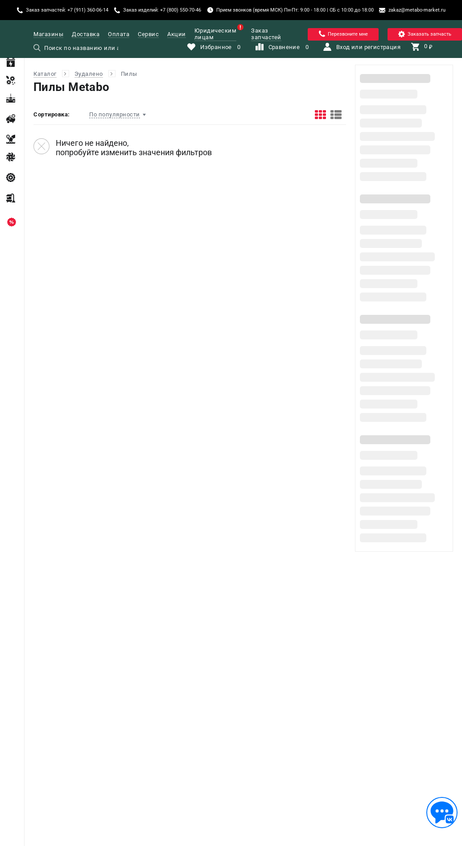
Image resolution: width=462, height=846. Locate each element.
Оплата (118, 34)
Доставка (85, 34)
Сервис (148, 34)
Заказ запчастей (266, 34)
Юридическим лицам (215, 34)
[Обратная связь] (442, 812)
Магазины (48, 34)
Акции (176, 34)
